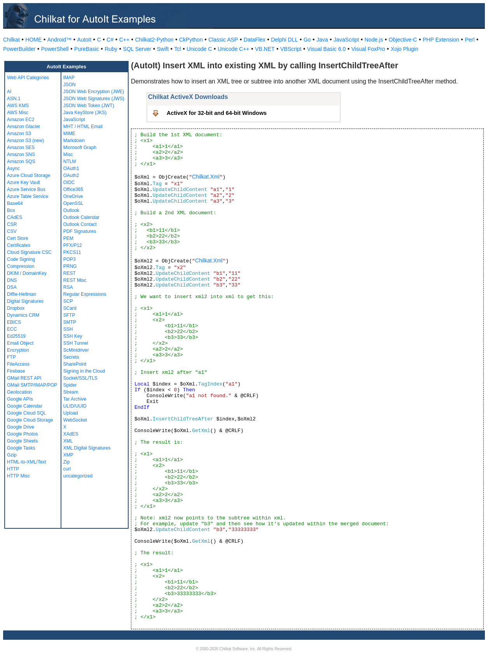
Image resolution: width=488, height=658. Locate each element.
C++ (124, 39)
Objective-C (403, 39)
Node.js (373, 39)
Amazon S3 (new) (25, 140)
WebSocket (75, 420)
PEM (68, 238)
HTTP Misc (18, 476)
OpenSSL (73, 203)
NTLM (69, 161)
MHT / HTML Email (83, 126)
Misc (68, 154)
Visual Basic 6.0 (326, 49)
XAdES (70, 434)
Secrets (71, 357)
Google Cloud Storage (30, 420)
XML (68, 441)
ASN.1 (14, 98)
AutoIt (84, 39)
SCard (70, 308)
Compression (21, 266)
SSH (68, 329)
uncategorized (77, 476)
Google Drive (20, 427)
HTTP (13, 469)
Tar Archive (74, 399)
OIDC (69, 182)
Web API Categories (28, 77)
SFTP (69, 315)
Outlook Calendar (81, 217)
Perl (469, 39)
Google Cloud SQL (26, 413)
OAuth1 (71, 168)
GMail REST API (24, 378)
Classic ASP (223, 39)
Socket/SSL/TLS (80, 378)
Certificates (18, 245)
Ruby (111, 49)
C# (109, 39)
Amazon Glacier (23, 126)
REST (69, 273)
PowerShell (55, 49)
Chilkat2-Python (154, 39)
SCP (68, 301)
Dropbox (15, 308)
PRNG (70, 266)
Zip (66, 462)
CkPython (191, 39)
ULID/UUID (75, 406)
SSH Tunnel (75, 343)
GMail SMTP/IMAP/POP (32, 385)
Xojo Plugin (404, 49)
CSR (12, 224)
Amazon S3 (19, 133)
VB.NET (265, 49)
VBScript (290, 49)
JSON (69, 84)
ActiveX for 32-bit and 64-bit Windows (217, 113)
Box (11, 210)
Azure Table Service (28, 196)
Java (322, 39)
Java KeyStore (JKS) (84, 112)
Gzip (12, 455)
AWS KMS (18, 105)
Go (307, 39)
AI (9, 91)
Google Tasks (21, 448)
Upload (70, 413)
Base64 (15, 203)
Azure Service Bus (26, 189)
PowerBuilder (19, 49)
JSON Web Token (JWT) (88, 105)
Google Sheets (22, 441)
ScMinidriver (76, 350)
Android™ (59, 39)
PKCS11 (72, 252)
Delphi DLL (284, 39)
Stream (70, 392)
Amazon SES (21, 147)
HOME (33, 39)
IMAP (69, 77)
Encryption (18, 350)
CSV (12, 231)
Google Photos (22, 434)
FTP (11, 357)
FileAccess (18, 364)
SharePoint (74, 364)
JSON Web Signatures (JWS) (93, 98)
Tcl (177, 49)
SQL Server (137, 49)
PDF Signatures (79, 231)
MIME (69, 133)
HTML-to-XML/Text (26, 462)
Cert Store (17, 238)
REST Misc (75, 280)
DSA (12, 287)
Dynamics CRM (23, 315)
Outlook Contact (80, 224)
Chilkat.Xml (206, 177)
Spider (70, 385)
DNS (12, 280)
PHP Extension (441, 39)
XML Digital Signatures (87, 448)
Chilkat (11, 39)
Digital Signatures (25, 301)
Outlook (71, 210)
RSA (68, 287)
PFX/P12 (72, 245)
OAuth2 (71, 175)
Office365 (73, 189)
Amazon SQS (21, 161)
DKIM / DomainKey (27, 273)
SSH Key (72, 336)
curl (67, 469)
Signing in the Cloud (84, 371)
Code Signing (21, 259)
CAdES (14, 217)
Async (13, 168)
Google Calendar (24, 406)
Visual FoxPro (368, 49)
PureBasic (86, 49)
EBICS (14, 322)
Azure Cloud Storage (28, 175)
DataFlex (254, 39)
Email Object (20, 343)
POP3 (69, 259)
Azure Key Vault (23, 182)
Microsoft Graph (79, 147)
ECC (12, 329)
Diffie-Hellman (21, 294)
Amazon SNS (21, 154)
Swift (163, 49)
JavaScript (346, 39)
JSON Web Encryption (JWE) (93, 91)
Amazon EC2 (21, 119)
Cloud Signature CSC (29, 252)
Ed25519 (16, 336)
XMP (68, 455)
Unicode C (199, 49)
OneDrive (73, 196)
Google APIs (20, 399)
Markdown (74, 140)
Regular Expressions (84, 294)
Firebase (16, 371)
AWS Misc (17, 112)
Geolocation (19, 392)
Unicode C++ (233, 49)
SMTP (69, 322)
